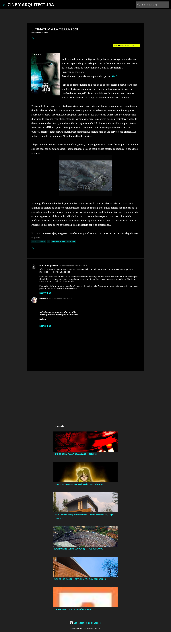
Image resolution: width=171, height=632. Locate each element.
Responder (45, 293)
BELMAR (43, 298)
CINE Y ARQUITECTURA (30, 4)
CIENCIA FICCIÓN (38, 242)
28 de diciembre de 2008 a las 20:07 (73, 265)
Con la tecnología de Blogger (85, 623)
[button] (33, 38)
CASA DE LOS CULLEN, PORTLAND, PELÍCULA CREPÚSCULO (79, 579)
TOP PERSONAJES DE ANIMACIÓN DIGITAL (72, 609)
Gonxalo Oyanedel (48, 265)
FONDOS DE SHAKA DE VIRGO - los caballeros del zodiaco (78, 484)
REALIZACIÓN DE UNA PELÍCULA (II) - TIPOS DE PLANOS (78, 549)
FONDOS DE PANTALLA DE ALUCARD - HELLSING (75, 454)
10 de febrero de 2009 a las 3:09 (61, 299)
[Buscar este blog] (155, 4)
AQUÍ (114, 76)
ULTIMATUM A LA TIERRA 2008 (63, 242)
